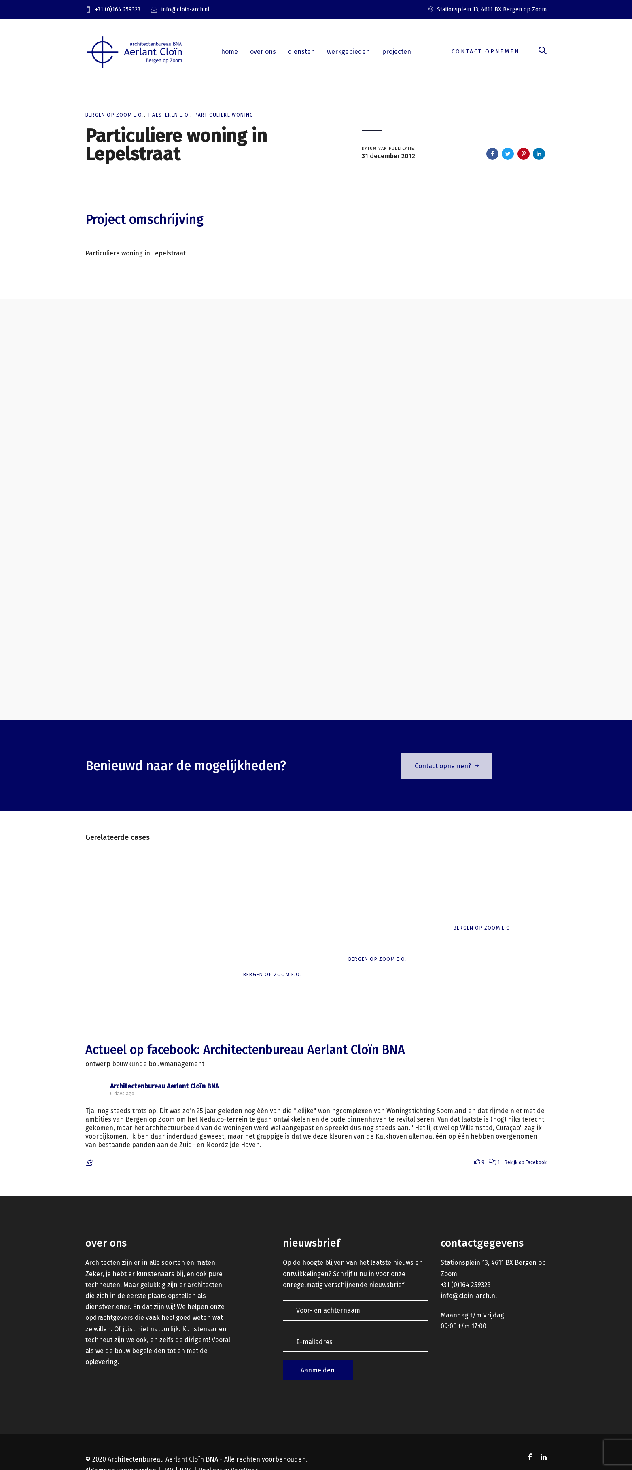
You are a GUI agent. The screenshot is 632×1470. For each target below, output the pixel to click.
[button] (543, 51)
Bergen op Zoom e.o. (114, 115)
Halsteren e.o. (169, 115)
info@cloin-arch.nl (469, 1296)
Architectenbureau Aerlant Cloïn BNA (164, 1086)
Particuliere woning (224, 115)
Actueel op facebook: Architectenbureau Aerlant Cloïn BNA (245, 1050)
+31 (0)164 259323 (466, 1285)
